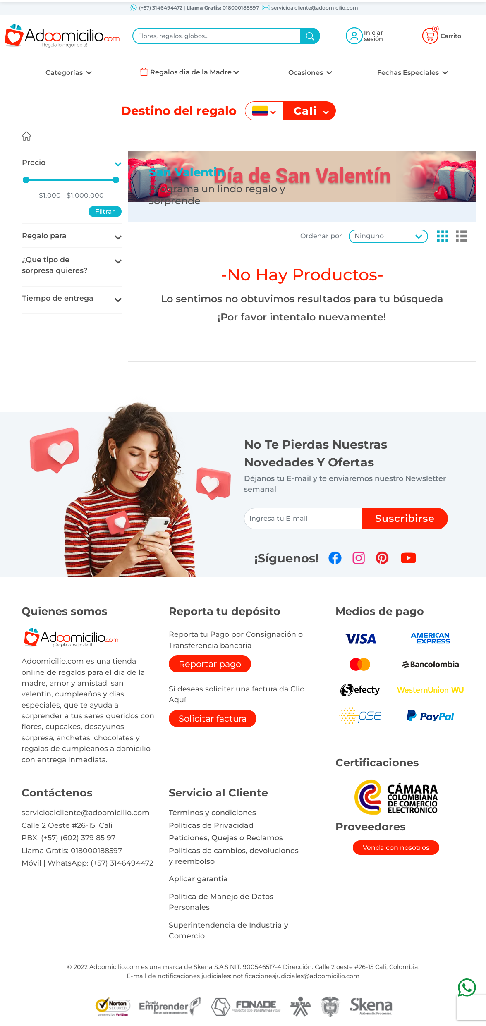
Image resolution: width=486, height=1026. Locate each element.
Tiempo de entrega (57, 298)
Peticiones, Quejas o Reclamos (226, 837)
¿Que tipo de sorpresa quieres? (55, 265)
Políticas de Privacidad (211, 825)
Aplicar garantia (198, 878)
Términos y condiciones (212, 812)
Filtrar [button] (105, 211)
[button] (440, 236)
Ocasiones (306, 73)
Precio (33, 162)
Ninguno (369, 236)
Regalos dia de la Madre (191, 72)
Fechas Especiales (409, 73)
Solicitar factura (213, 718)
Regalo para (44, 235)
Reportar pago (210, 664)
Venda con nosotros (396, 847)
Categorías (64, 73)
